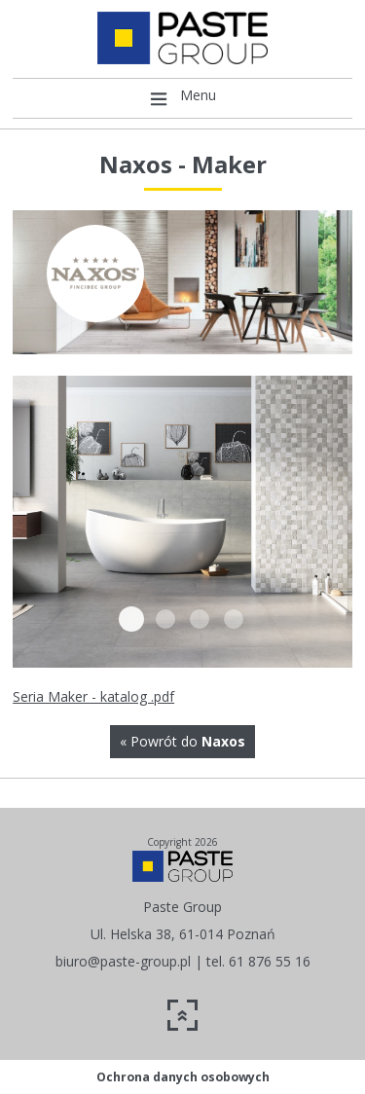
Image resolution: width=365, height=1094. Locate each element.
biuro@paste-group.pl (123, 961)
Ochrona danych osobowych (183, 1077)
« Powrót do (182, 741)
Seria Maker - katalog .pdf (93, 696)
